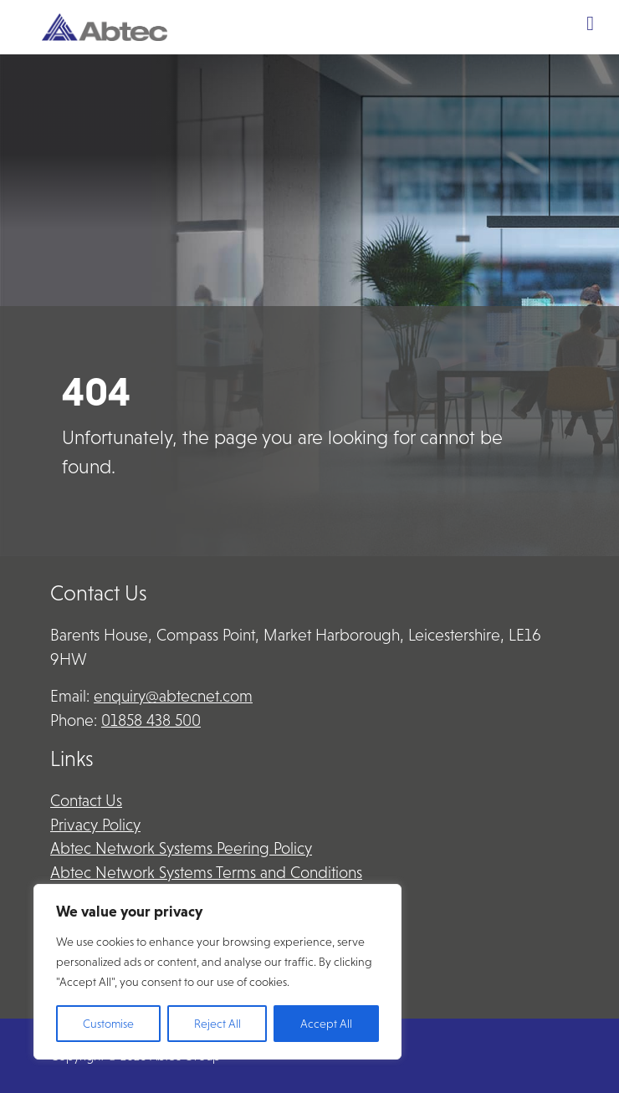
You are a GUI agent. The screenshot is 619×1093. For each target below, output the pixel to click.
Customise (108, 1023)
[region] (217, 972)
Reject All (217, 1023)
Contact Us (86, 801)
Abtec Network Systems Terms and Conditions (206, 872)
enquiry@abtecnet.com (173, 696)
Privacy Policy (95, 825)
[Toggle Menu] (590, 23)
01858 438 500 (151, 720)
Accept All (326, 1023)
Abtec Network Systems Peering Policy (181, 848)
